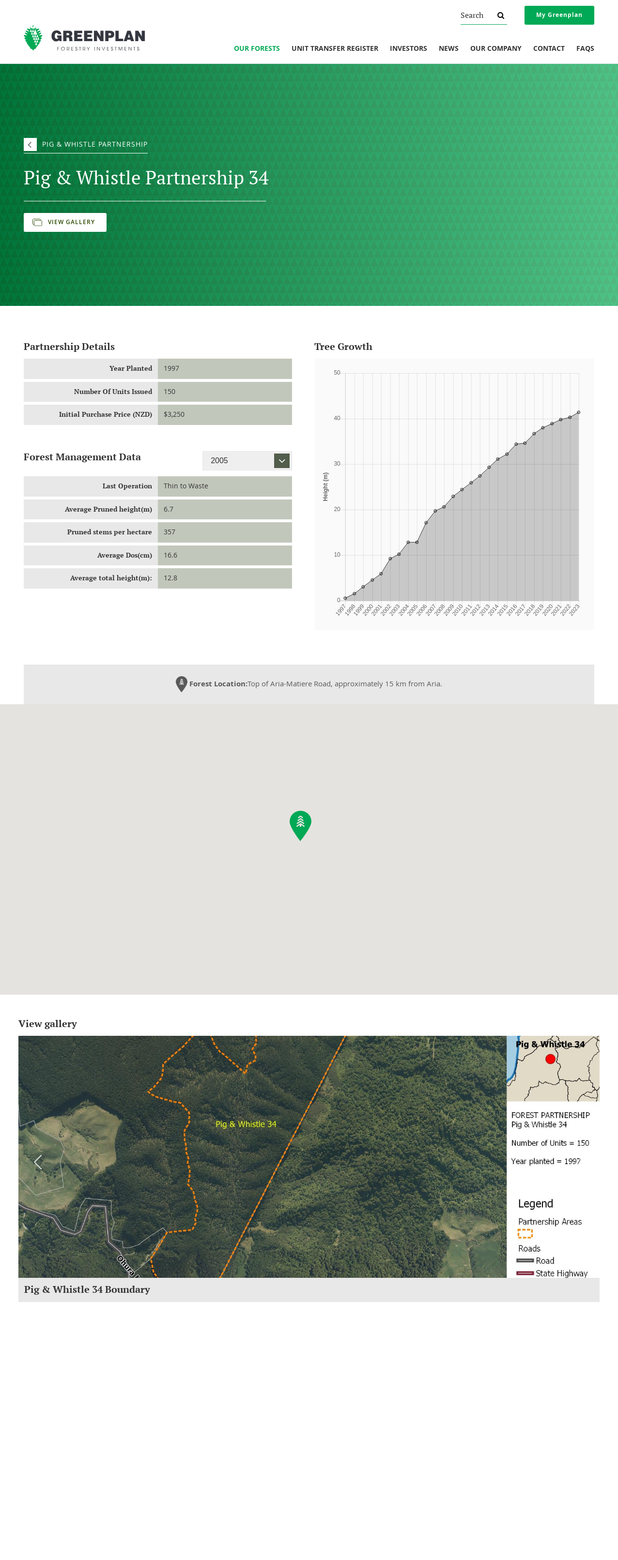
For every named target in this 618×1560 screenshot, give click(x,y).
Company (45, 1383)
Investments (193, 1383)
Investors (408, 48)
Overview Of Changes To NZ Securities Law (514, 1399)
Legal (467, 1383)
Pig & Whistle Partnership (95, 144)
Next (580, 1162)
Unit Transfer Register (335, 48)
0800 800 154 (199, 1524)
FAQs (585, 48)
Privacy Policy (475, 1438)
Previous (38, 1162)
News (449, 48)
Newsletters (330, 1412)
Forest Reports (334, 1399)
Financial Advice (478, 1425)
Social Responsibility (56, 1425)
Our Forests (257, 48)
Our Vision (42, 1451)
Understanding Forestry (61, 1412)
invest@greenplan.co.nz (195, 1537)
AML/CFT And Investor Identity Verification (513, 1451)
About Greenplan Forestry (63, 1399)
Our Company (496, 48)
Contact (549, 48)
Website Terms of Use (486, 1464)
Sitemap (411, 1542)
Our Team (42, 1438)
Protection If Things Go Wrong (497, 1412)
